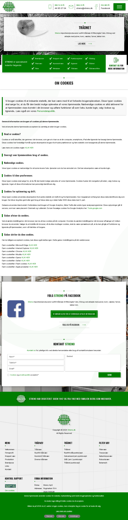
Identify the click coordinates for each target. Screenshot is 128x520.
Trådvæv (74, 68)
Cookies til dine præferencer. (18, 175)
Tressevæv (103, 453)
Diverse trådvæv (41, 459)
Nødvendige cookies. (14, 162)
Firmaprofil (9, 453)
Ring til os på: (60, 5)
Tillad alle (49, 516)
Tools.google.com (95, 208)
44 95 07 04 (60, 8)
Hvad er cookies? (12, 134)
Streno (57, 33)
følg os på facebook (71, 324)
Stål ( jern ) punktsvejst (73, 459)
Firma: (37, 485)
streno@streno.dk (84, 8)
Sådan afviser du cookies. (16, 215)
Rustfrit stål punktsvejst (73, 453)
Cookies (13, 375)
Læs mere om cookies (64, 511)
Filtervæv (38, 63)
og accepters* (24, 375)
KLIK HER (29, 148)
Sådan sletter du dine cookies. (19, 234)
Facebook (105, 8)
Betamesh (103, 463)
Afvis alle (61, 516)
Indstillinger (74, 516)
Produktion (9, 459)
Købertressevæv (105, 456)
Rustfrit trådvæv (40, 453)
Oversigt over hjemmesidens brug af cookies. (26, 155)
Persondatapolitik (46, 111)
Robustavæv (104, 459)
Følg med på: (105, 5)
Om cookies (10, 490)
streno (59, 295)
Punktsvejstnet (76, 58)
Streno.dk (71, 430)
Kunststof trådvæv (41, 456)
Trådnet (92, 63)
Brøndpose (9, 463)
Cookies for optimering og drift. (20, 191)
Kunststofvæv (58, 63)
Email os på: (80, 5)
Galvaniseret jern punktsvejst (75, 456)
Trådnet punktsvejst (72, 463)
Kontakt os (114, 65)
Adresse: (38, 488)
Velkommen (9, 449)
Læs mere (81, 43)
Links (7, 466)
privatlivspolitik (24, 375)
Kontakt (8, 469)
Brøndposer (39, 58)
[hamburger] (119, 6)
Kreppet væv (58, 58)
